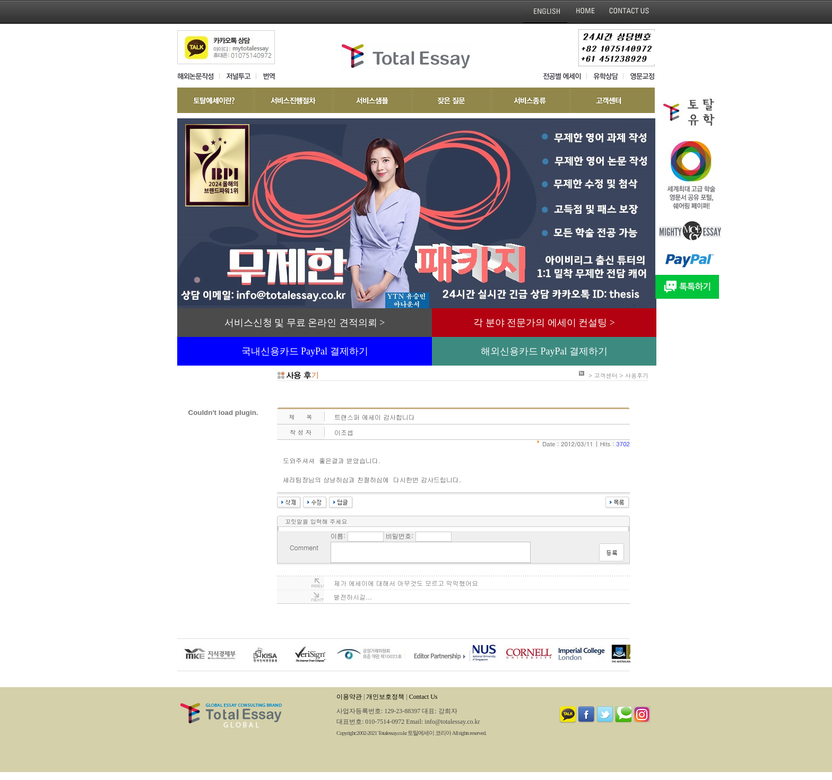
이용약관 (349, 696)
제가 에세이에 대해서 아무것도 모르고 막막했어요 (406, 582)
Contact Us (423, 696)
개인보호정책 (385, 696)
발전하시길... (353, 596)
